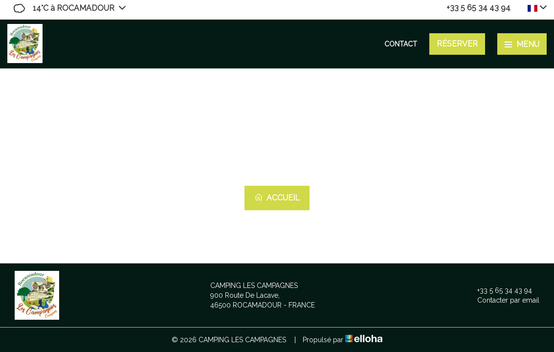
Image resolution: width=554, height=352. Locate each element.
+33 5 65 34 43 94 (499, 290)
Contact (400, 44)
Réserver (457, 43)
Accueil (277, 197)
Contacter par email (502, 300)
